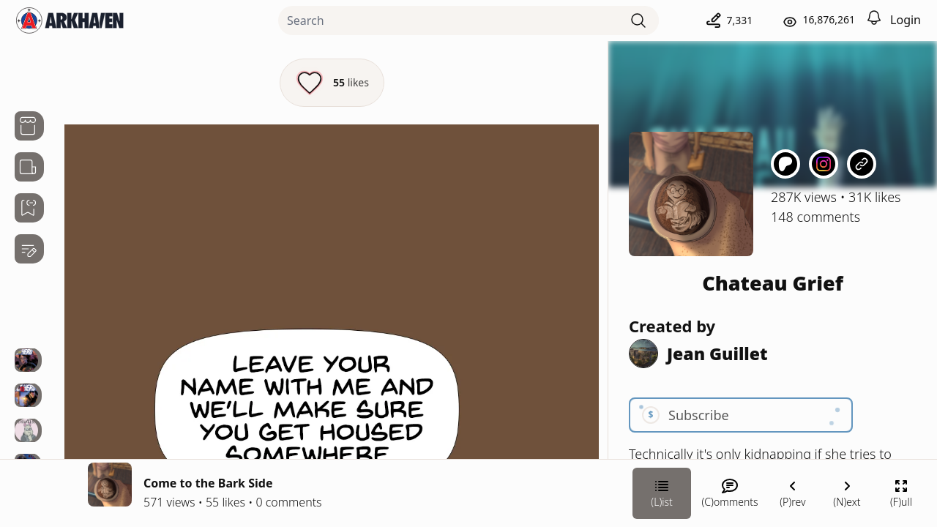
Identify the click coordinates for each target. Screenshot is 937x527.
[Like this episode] (332, 83)
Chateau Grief (772, 282)
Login (905, 20)
